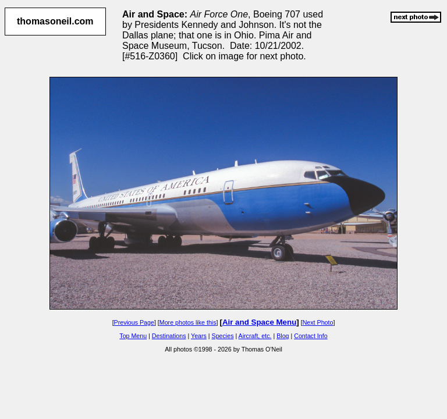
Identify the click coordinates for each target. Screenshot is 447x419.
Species (223, 335)
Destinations (169, 335)
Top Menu (133, 335)
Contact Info (310, 335)
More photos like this (188, 322)
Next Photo (318, 322)
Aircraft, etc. (255, 335)
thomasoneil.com (55, 21)
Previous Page (134, 322)
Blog (282, 335)
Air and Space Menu (259, 322)
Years (199, 335)
